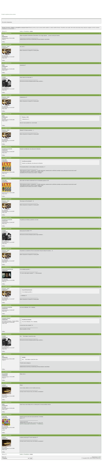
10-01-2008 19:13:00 (6, 95)
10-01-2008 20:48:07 (6, 128)
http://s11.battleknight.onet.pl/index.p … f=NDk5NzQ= (31, 423)
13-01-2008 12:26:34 (6, 198)
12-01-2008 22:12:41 (6, 146)
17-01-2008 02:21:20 (6, 267)
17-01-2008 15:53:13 (6, 286)
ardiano (4, 385)
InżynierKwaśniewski (7, 269)
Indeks (3, 19)
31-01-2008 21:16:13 (6, 402)
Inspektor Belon (6, 318)
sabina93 (4, 416)
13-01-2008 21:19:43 (6, 217)
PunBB (99, 457)
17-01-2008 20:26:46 (6, 305)
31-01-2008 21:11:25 (6, 382)
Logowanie (29, 19)
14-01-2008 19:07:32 (6, 248)
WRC (3, 65)
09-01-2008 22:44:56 (6, 44)
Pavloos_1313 (5, 46)
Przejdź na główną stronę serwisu (8, 14)
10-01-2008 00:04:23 (6, 63)
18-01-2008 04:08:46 (6, 334)
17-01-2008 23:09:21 (6, 316)
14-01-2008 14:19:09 (6, 228)
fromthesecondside (7, 149)
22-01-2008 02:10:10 (6, 371)
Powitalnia (26, 31)
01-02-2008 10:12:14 (6, 414)
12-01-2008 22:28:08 (6, 157)
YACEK (4, 77)
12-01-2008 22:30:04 (6, 178)
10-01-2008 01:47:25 (6, 75)
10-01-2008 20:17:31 (6, 113)
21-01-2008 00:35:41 (6, 354)
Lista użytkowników (10, 19)
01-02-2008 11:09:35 (6, 435)
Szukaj (17, 19)
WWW (3, 430)
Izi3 (3, 35)
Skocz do (17, 457)
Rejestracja (22, 19)
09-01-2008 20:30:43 (6, 33)
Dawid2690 (5, 374)
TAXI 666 (4, 160)
